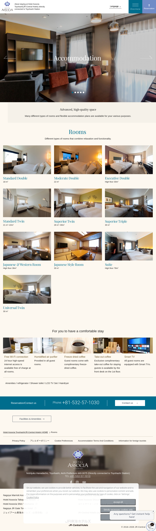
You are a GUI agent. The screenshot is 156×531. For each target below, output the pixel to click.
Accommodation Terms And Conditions (95, 441)
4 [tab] (81, 92)
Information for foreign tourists (132, 441)
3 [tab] (78, 92)
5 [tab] (83, 92)
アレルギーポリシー (39, 441)
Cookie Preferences (64, 441)
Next (145, 58)
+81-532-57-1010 (80, 476)
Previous (11, 58)
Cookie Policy (33, 497)
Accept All (118, 502)
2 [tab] (75, 92)
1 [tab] (72, 92)
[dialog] (81, 503)
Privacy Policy (18, 441)
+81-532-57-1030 (80, 402)
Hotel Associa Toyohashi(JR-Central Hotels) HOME (25, 432)
